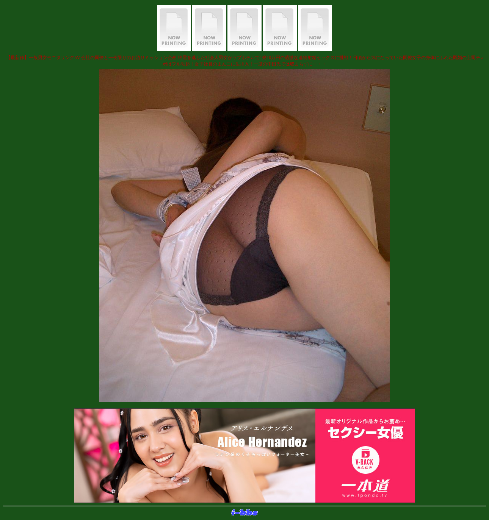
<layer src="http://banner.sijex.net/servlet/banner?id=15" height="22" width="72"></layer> (244, 513)
